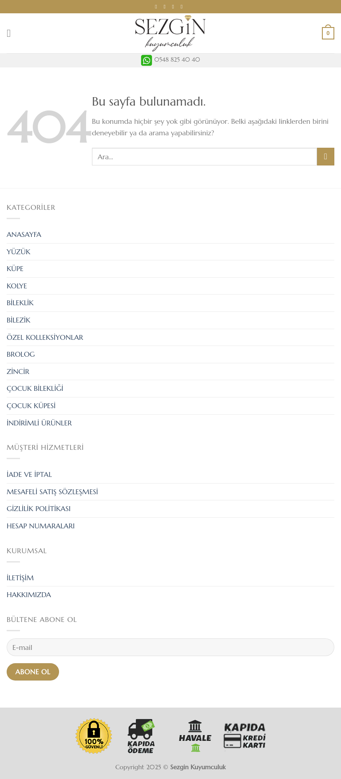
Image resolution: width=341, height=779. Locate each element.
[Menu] (12, 33)
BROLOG (21, 354)
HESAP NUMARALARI (41, 525)
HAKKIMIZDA (29, 594)
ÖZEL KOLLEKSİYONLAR (45, 337)
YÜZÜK (18, 251)
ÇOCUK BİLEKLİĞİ (35, 388)
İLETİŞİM (20, 577)
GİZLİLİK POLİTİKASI (39, 508)
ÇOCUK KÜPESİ (31, 405)
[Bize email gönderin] (175, 7)
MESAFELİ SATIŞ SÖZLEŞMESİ (52, 491)
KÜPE (15, 268)
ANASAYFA (24, 234)
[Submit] (325, 156)
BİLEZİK (18, 319)
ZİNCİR (18, 371)
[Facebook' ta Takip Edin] (157, 7)
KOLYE (17, 285)
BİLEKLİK (20, 302)
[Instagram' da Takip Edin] (166, 7)
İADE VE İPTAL (29, 474)
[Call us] (183, 7)
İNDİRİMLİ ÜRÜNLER (39, 422)
